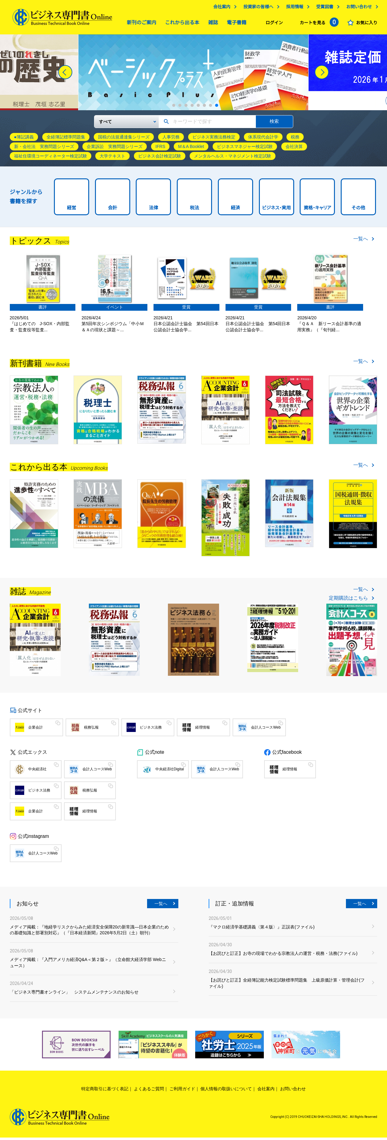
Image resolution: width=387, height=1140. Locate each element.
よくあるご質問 (149, 1091)
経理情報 (202, 730)
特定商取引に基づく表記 (104, 1091)
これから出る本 (181, 24)
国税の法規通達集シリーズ (124, 139)
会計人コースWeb (265, 730)
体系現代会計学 (263, 139)
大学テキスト (112, 158)
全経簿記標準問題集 (66, 139)
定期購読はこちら (348, 600)
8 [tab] (216, 107)
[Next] (322, 75)
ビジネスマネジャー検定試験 (245, 148)
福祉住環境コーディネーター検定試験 (50, 158)
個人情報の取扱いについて (226, 1091)
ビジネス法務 (151, 730)
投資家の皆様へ (258, 8)
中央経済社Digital (169, 771)
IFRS (160, 148)
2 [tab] (179, 107)
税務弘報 (91, 730)
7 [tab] (210, 107)
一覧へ (360, 241)
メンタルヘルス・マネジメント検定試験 (232, 158)
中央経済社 (37, 771)
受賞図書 (324, 8)
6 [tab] (204, 107)
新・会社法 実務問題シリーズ (44, 148)
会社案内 (221, 8)
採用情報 (294, 8)
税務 (295, 139)
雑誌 (211, 24)
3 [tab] (186, 107)
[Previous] (65, 75)
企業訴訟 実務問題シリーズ (114, 148)
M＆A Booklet (191, 148)
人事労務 (171, 139)
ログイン (274, 24)
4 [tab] (192, 107)
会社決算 (294, 148)
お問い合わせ (359, 8)
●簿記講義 (24, 139)
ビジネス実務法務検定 (213, 139)
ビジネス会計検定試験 (159, 158)
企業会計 (35, 730)
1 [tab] (173, 107)
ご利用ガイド (182, 1091)
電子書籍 (235, 24)
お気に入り (366, 24)
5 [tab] (198, 107)
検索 (274, 123)
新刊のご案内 (140, 24)
